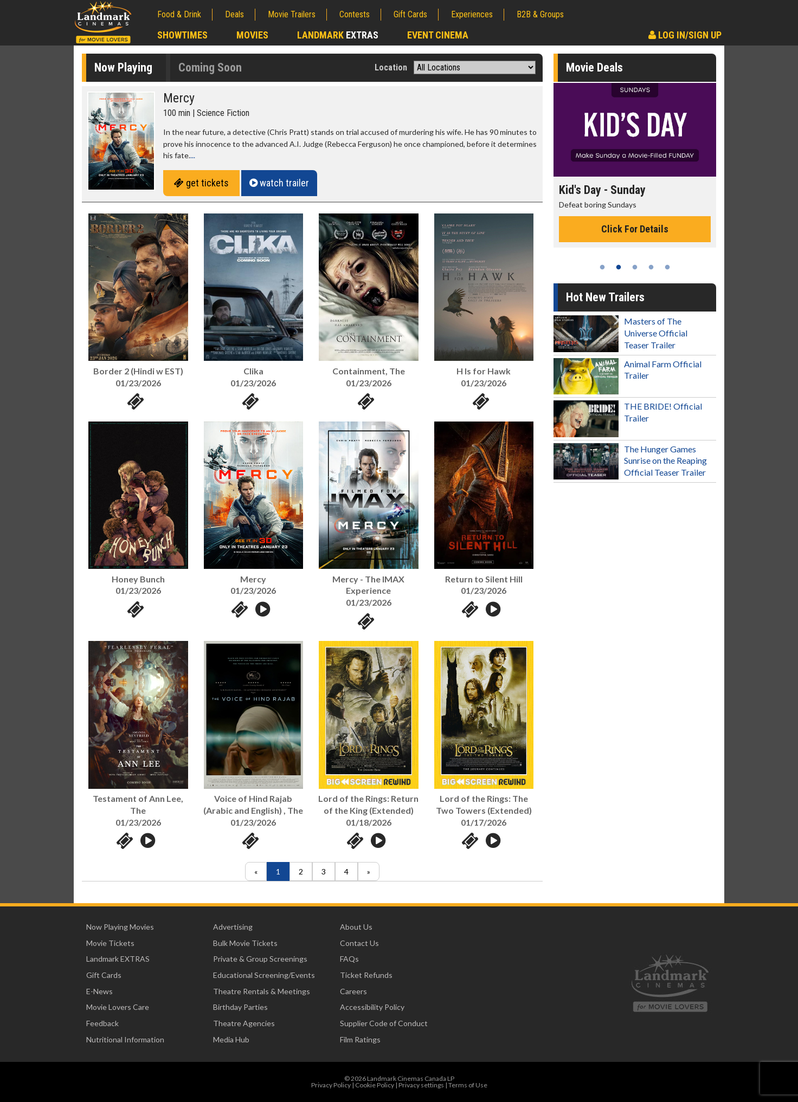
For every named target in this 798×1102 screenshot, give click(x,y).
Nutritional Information (125, 1039)
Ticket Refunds (366, 975)
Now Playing (123, 67)
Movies (252, 35)
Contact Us (359, 943)
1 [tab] (602, 267)
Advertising (233, 926)
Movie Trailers (292, 14)
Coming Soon (210, 67)
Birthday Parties (240, 1007)
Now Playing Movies (120, 926)
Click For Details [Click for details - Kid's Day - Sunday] (634, 229)
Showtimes (182, 35)
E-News (99, 991)
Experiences (472, 14)
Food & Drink (179, 14)
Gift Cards (410, 14)
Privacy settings (421, 1085)
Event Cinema (437, 35)
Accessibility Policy (372, 1007)
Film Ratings (360, 1039)
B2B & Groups (540, 14)
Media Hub (231, 1039)
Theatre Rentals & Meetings (261, 991)
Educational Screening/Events (264, 975)
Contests (354, 14)
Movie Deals (594, 67)
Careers (353, 991)
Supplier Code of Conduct (384, 1023)
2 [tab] (618, 267)
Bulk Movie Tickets (245, 943)
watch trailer (279, 183)
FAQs (349, 958)
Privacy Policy (331, 1085)
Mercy (179, 98)
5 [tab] (667, 267)
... (192, 155)
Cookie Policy (374, 1085)
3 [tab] (634, 267)
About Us (356, 926)
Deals (234, 14)
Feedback (102, 1023)
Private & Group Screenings (260, 958)
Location (391, 67)
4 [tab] (651, 267)
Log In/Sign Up (685, 35)
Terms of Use (467, 1085)
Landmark (337, 35)
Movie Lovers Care (117, 1007)
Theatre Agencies (244, 1023)
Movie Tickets (110, 943)
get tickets (201, 183)
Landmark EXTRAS (118, 958)
